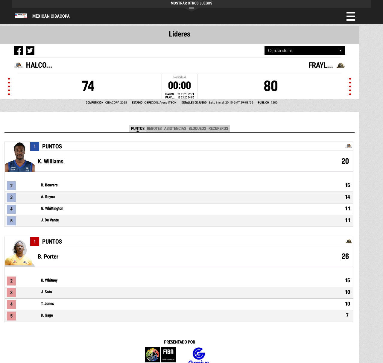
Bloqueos (197, 128)
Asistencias (175, 128)
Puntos (138, 128)
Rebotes (154, 128)
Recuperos (218, 128)
